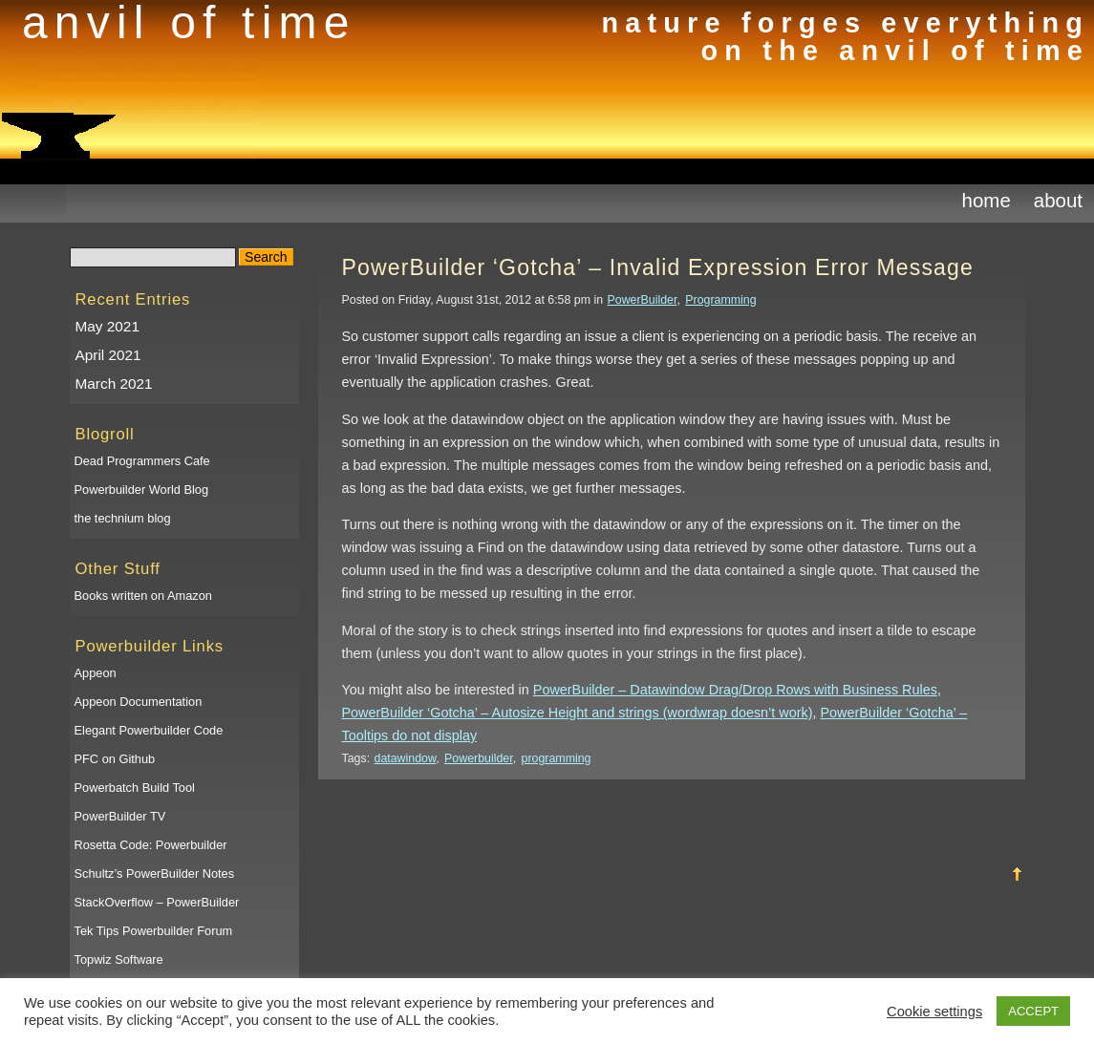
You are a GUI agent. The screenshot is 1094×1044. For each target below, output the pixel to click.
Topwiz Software (119, 959)
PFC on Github (115, 759)
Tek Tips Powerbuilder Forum (154, 931)
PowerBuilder (642, 300)
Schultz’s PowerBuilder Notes (155, 873)
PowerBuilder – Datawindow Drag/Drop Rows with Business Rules (735, 689)
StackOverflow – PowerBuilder (157, 902)
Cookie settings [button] (934, 1011)
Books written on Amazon (143, 595)
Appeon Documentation (139, 701)
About (1058, 200)
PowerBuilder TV (120, 816)
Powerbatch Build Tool (135, 787)
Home (986, 200)
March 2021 (114, 383)
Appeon (96, 673)
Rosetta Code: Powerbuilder (151, 845)
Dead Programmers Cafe (142, 461)
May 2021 (107, 326)
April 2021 (108, 355)
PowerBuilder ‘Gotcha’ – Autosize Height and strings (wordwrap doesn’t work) (577, 712)
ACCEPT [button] (1033, 1011)
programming (556, 758)
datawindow (406, 758)
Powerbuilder (478, 758)
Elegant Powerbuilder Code (149, 730)
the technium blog (123, 518)
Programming (720, 300)
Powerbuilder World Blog (142, 489)
